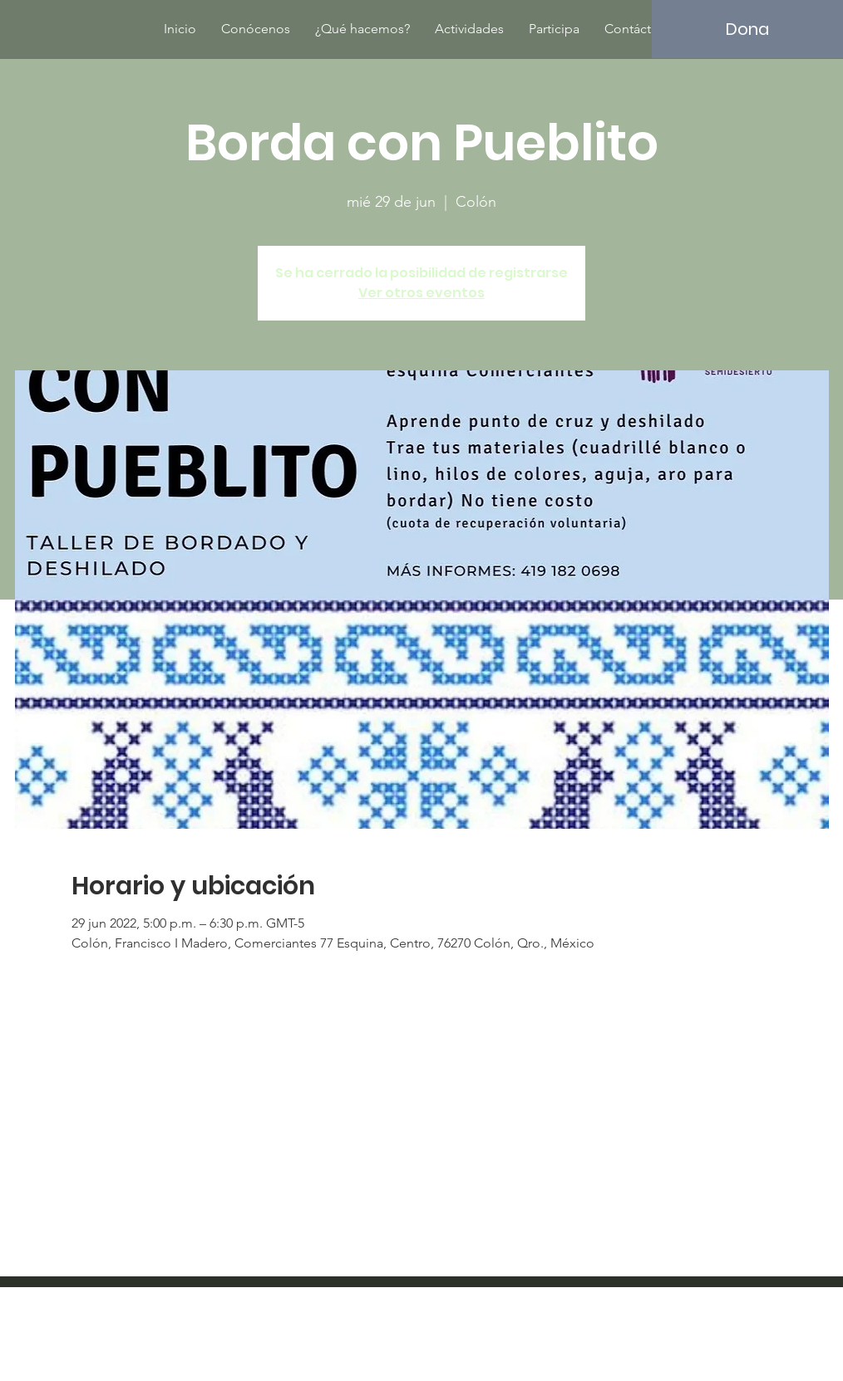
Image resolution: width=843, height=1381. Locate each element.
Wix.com (530, 1335)
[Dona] (747, 29)
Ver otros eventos (421, 292)
